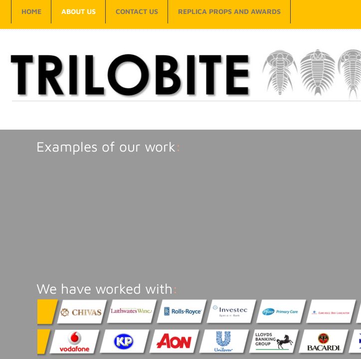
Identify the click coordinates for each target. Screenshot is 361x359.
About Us (78, 11)
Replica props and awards (229, 11)
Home (31, 11)
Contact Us (137, 11)
